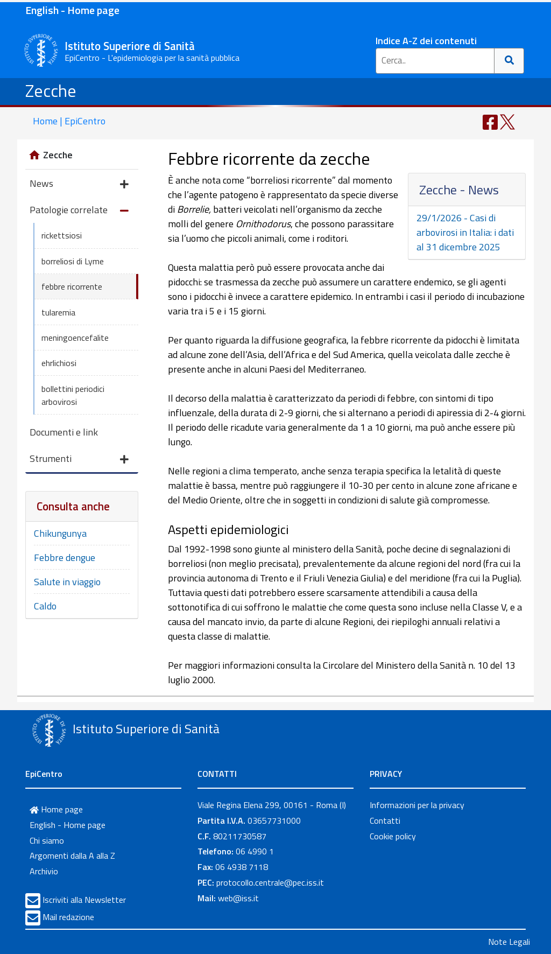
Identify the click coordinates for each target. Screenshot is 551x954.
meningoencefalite (75, 337)
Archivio (44, 871)
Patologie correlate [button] (79, 210)
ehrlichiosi (58, 362)
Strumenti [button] (79, 459)
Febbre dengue (64, 557)
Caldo (45, 606)
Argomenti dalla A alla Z (72, 855)
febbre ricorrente (71, 286)
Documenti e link (64, 432)
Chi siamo (47, 840)
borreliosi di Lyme (72, 261)
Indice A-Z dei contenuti (426, 40)
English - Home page (72, 10)
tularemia (58, 312)
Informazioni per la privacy (417, 804)
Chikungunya (60, 533)
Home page (56, 809)
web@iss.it (238, 898)
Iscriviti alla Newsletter (84, 899)
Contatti (385, 820)
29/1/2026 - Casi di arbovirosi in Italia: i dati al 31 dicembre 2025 (465, 232)
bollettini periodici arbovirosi (72, 395)
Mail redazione (68, 916)
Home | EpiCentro (69, 121)
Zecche (50, 90)
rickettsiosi (61, 235)
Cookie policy (393, 836)
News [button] (79, 184)
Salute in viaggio (67, 581)
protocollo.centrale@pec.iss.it (270, 882)
